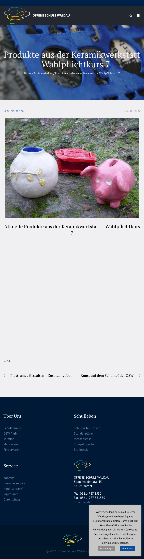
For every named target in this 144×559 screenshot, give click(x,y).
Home (27, 73)
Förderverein (11, 450)
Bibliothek (81, 450)
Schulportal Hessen (87, 428)
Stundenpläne (83, 433)
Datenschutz (11, 499)
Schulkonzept (12, 428)
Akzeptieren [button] (127, 548)
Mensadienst (82, 439)
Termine (8, 439)
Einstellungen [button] (106, 548)
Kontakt (8, 478)
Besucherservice (14, 483)
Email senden (83, 502)
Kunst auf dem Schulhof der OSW (107, 375)
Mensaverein (11, 444)
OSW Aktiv (10, 433)
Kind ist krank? (13, 489)
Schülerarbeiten (43, 73)
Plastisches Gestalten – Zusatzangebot (41, 375)
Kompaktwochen (85, 444)
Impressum (10, 494)
